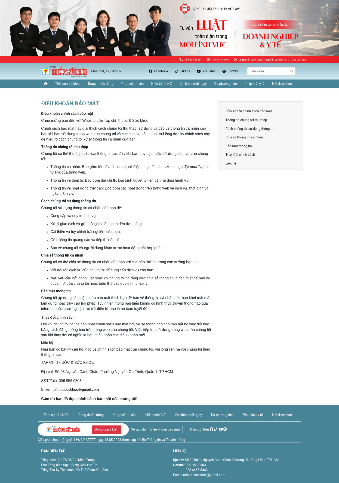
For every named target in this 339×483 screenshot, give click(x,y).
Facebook (159, 71)
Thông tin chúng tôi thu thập (246, 120)
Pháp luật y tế (254, 84)
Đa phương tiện (225, 84)
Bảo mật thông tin (238, 146)
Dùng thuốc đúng (100, 84)
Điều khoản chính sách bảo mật (248, 111)
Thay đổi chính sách (240, 155)
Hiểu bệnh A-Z (161, 84)
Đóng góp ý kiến (106, 429)
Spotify (230, 71)
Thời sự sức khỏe (67, 84)
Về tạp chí (138, 429)
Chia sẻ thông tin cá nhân (244, 137)
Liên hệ (230, 163)
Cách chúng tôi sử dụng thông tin (249, 129)
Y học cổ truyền (132, 84)
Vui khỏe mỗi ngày (193, 84)
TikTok (182, 71)
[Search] (271, 71)
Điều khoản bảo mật (165, 429)
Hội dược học (282, 84)
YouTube (206, 71)
